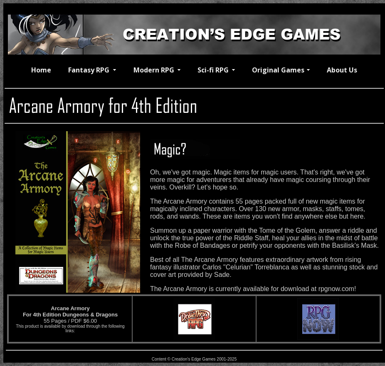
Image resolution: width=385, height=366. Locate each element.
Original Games (278, 70)
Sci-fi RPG (213, 70)
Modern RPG (153, 70)
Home (41, 70)
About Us (342, 70)
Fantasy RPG (88, 70)
